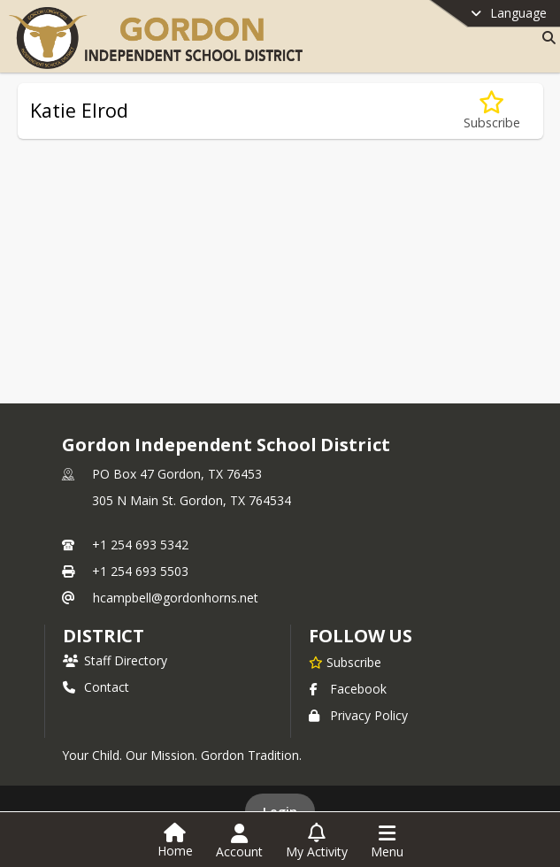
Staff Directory (115, 660)
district (103, 636)
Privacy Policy (358, 715)
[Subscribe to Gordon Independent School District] (345, 661)
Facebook (348, 688)
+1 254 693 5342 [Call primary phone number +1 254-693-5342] (140, 544)
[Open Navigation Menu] (387, 841)
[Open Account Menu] (239, 841)
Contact (96, 687)
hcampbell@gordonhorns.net (175, 597)
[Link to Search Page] (545, 37)
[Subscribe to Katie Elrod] (492, 111)
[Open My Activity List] (317, 841)
